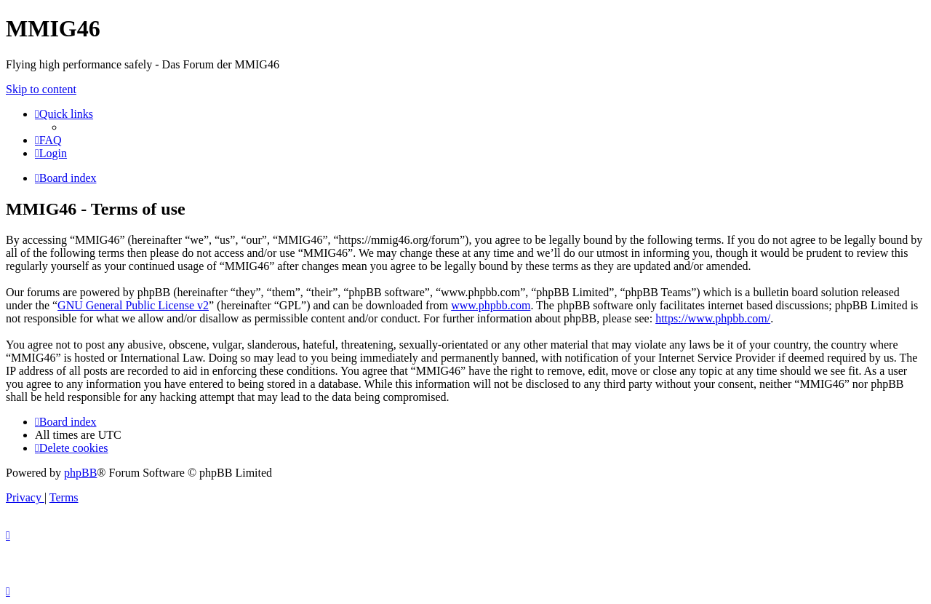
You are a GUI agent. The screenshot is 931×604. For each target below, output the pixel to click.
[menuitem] (48, 140)
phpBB (80, 472)
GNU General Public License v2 (133, 305)
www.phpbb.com (490, 305)
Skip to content (41, 89)
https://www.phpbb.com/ (712, 318)
